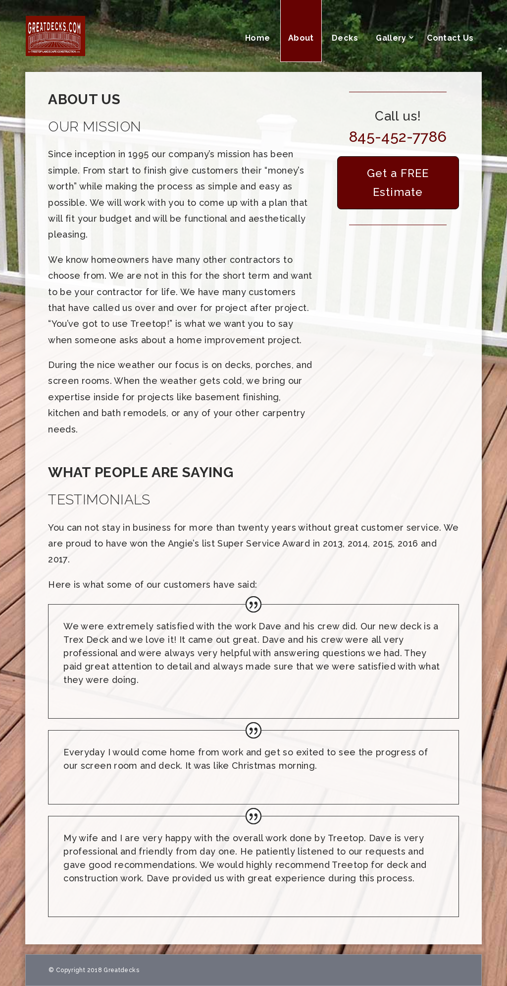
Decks (345, 38)
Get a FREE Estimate (398, 182)
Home (257, 38)
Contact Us (450, 38)
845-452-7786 (398, 136)
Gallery (391, 38)
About (301, 38)
